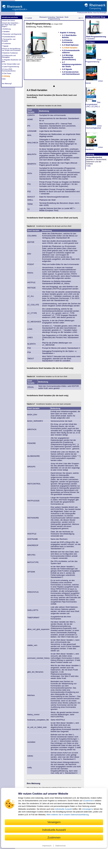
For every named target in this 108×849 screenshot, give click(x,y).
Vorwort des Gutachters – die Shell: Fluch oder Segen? (10, 24)
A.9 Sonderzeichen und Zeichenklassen (71, 73)
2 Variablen (6, 31)
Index (4, 79)
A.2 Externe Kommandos (67, 41)
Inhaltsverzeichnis (10, 17)
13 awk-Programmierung (10, 66)
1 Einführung (6, 29)
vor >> (81, 18)
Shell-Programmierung (58, 18)
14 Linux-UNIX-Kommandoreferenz (9, 70)
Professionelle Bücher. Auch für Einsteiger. (92, 12)
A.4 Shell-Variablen (69, 48)
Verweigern (87, 809)
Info (88, 166)
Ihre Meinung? (7, 83)
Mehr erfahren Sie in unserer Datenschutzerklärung (68, 815)
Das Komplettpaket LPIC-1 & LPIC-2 (93, 104)
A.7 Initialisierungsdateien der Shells (72, 64)
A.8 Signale (67, 69)
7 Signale (5, 46)
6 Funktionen (6, 43)
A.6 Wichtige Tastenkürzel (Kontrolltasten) (69, 57)
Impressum (46, 846)
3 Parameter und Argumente (11, 34)
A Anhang (6, 76)
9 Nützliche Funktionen (10, 53)
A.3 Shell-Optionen (70, 45)
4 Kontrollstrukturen (8, 36)
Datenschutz (60, 846)
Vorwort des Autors (8, 20)
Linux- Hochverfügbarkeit (94, 127)
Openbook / (60, 17)
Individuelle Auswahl (54, 829)
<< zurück (28, 18)
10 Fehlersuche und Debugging (9, 56)
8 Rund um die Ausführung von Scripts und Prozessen (11, 49)
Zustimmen (88, 801)
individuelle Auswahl (63, 809)
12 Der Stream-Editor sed (11, 64)
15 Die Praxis (6, 73)
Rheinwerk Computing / (47, 17)
